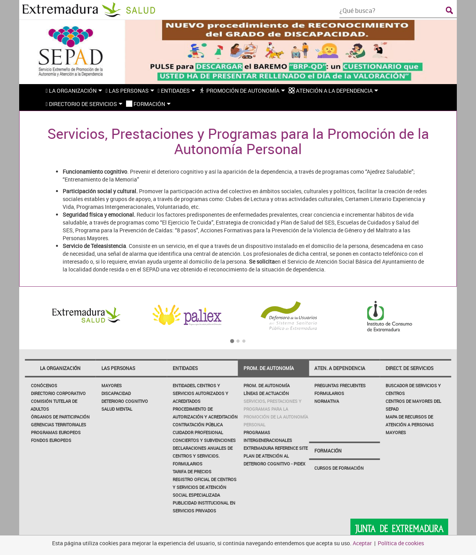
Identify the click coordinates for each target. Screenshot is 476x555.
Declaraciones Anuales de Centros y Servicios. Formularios (203, 456)
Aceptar (362, 543)
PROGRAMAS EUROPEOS (56, 432)
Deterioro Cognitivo (124, 401)
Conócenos (44, 385)
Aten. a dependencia (339, 368)
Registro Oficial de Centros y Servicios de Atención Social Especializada (204, 487)
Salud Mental (116, 409)
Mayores (111, 385)
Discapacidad (116, 393)
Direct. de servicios (409, 368)
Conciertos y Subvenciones (204, 440)
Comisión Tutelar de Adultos (54, 405)
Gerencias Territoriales (58, 424)
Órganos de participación (60, 417)
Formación (328, 450)
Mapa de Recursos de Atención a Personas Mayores (410, 424)
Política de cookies (401, 543)
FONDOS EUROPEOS (51, 440)
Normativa (326, 401)
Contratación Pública (198, 424)
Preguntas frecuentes (340, 385)
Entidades (185, 368)
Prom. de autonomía (268, 368)
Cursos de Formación (339, 468)
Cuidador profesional (198, 432)
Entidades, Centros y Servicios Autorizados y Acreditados (200, 393)
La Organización (60, 368)
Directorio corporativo (58, 393)
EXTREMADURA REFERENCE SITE (275, 448)
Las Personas (118, 368)
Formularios (329, 393)
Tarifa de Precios (192, 471)
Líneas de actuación (266, 393)
